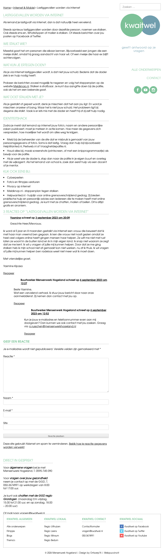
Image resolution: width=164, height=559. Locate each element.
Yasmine (15, 217)
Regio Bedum (51, 540)
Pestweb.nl (29, 146)
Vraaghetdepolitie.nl (53, 146)
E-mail (8, 410)
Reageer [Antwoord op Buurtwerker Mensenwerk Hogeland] (19, 303)
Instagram (153, 90)
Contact (154, 78)
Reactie (9, 356)
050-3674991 (88, 535)
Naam (8, 398)
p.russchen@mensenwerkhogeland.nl (52, 326)
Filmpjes (11, 531)
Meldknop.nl (21, 86)
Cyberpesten (15, 177)
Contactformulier (91, 526)
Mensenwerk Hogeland (64, 552)
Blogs (9, 535)
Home (7, 7)
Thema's (11, 540)
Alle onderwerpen (146, 69)
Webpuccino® (111, 552)
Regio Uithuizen (52, 526)
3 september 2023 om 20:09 (52, 217)
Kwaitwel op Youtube (136, 535)
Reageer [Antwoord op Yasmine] (8, 273)
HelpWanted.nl (12, 146)
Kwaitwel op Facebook (137, 526)
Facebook (138, 90)
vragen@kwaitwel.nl (32, 513)
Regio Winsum (51, 535)
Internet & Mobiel (24, 7)
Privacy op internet (18, 186)
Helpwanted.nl (16, 195)
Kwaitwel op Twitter (135, 531)
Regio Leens (50, 531)
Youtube (145, 90)
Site (5, 423)
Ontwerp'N (95, 552)
